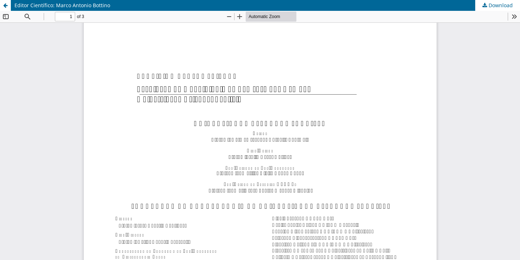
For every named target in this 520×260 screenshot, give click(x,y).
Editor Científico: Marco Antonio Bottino (62, 5)
